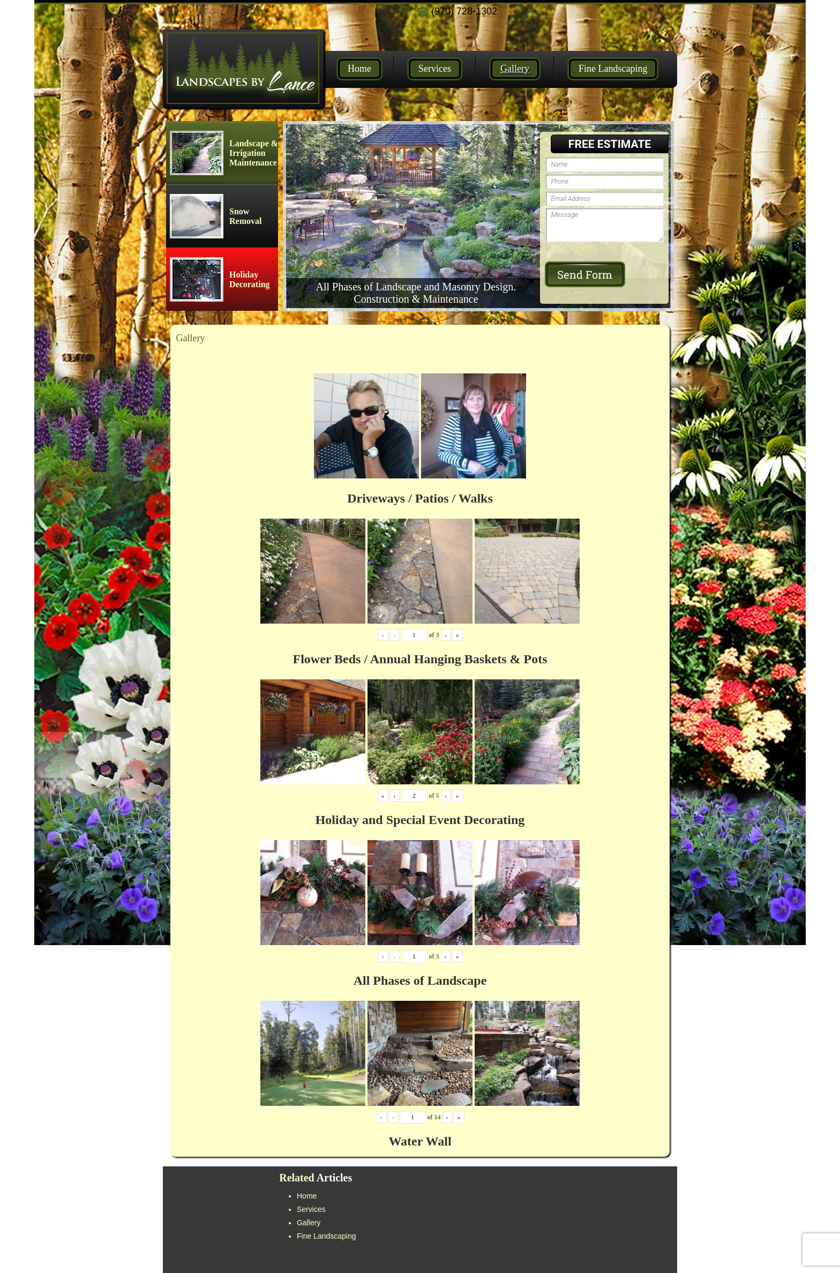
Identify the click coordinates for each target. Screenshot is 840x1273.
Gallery (514, 68)
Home (359, 68)
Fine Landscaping (613, 68)
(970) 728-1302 (457, 11)
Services (434, 68)
